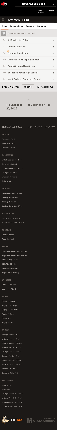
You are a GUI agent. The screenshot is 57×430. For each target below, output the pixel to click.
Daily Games (41, 11)
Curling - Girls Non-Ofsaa (12, 193)
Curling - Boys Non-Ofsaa (12, 206)
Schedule (29, 26)
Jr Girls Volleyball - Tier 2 (12, 402)
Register (38, 127)
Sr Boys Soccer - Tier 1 (11, 335)
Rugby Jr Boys (8, 322)
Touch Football (8, 239)
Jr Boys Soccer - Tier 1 (11, 339)
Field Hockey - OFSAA (11, 218)
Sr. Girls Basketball (9, 164)
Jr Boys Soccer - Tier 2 (11, 352)
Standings (41, 26)
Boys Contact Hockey (10, 273)
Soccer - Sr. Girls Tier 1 (11, 356)
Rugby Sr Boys (8, 314)
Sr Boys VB (6, 385)
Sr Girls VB (6, 389)
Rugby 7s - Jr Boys (9, 305)
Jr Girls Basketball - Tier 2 (12, 168)
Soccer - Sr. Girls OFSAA (11, 360)
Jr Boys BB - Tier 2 (9, 177)
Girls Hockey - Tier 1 (10, 260)
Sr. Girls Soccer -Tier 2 (11, 364)
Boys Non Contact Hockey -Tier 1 (15, 251)
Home (4, 26)
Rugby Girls (6, 318)
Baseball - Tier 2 (8, 143)
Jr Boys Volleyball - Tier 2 (12, 394)
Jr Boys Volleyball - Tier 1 (12, 398)
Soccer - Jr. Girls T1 (9, 369)
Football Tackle (8, 235)
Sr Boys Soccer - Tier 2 (11, 347)
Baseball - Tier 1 (8, 139)
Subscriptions (16, 26)
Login (51, 10)
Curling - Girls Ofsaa (10, 198)
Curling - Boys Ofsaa (10, 202)
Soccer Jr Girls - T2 (10, 373)
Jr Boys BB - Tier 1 (9, 173)
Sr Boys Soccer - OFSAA (12, 343)
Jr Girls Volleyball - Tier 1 (12, 406)
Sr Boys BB (6, 181)
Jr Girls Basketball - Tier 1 (12, 160)
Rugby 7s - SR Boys (10, 310)
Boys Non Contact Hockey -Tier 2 (15, 256)
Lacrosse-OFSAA (9, 285)
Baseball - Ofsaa (8, 148)
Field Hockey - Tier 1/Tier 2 (13, 223)
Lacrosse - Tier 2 (9, 289)
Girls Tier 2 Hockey (9, 264)
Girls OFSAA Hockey (10, 268)
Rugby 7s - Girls (8, 301)
